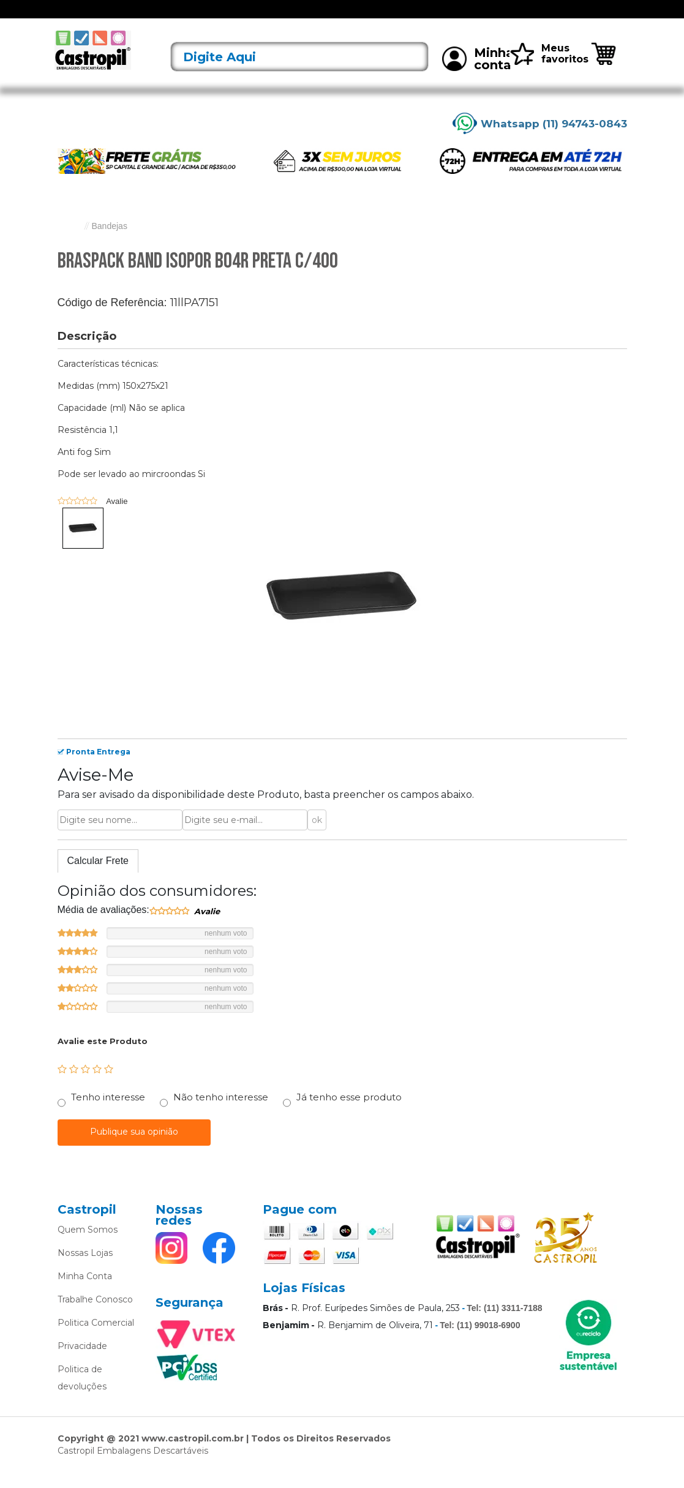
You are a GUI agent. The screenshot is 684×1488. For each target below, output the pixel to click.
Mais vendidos (513, 17)
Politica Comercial (96, 1338)
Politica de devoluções (82, 1394)
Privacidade (82, 1361)
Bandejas (347, 17)
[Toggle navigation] (66, 17)
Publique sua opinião (134, 1147)
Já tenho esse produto (349, 1113)
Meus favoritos (548, 69)
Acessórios (217, 17)
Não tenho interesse (220, 1113)
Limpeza (485, 17)
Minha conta (478, 74)
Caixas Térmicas (417, 17)
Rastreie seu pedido (592, 17)
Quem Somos (88, 1245)
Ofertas (122, 17)
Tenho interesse (108, 1113)
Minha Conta (85, 1292)
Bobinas (387, 17)
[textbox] (299, 73)
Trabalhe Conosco (95, 1315)
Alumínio (305, 17)
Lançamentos (167, 17)
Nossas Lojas (85, 1268)
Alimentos (262, 17)
